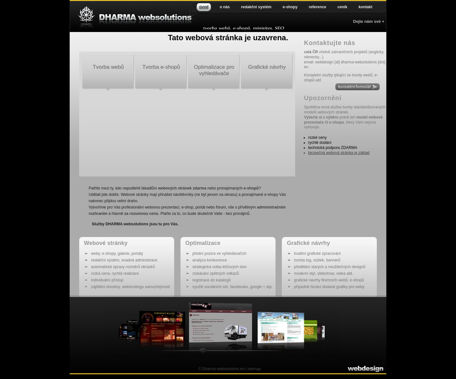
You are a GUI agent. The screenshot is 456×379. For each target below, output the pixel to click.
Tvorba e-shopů (161, 67)
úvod (203, 7)
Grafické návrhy (267, 67)
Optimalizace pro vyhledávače (214, 70)
